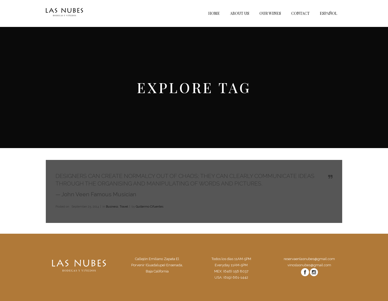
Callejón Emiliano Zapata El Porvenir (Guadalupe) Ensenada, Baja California (157, 265)
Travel (124, 206)
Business (112, 206)
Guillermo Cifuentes (149, 206)
